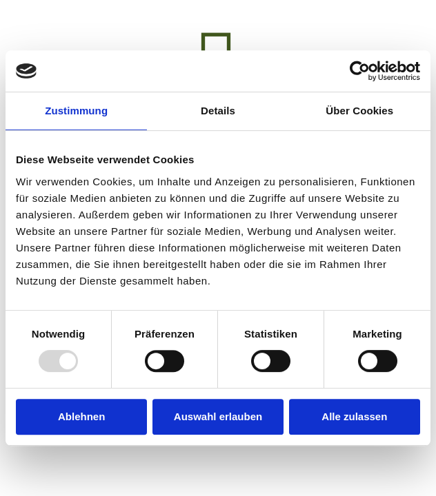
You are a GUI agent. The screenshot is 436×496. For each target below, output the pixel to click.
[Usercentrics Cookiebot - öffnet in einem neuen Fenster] (359, 71)
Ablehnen (81, 416)
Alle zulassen (354, 416)
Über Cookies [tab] (359, 110)
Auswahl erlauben (218, 416)
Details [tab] (218, 110)
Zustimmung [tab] (76, 110)
